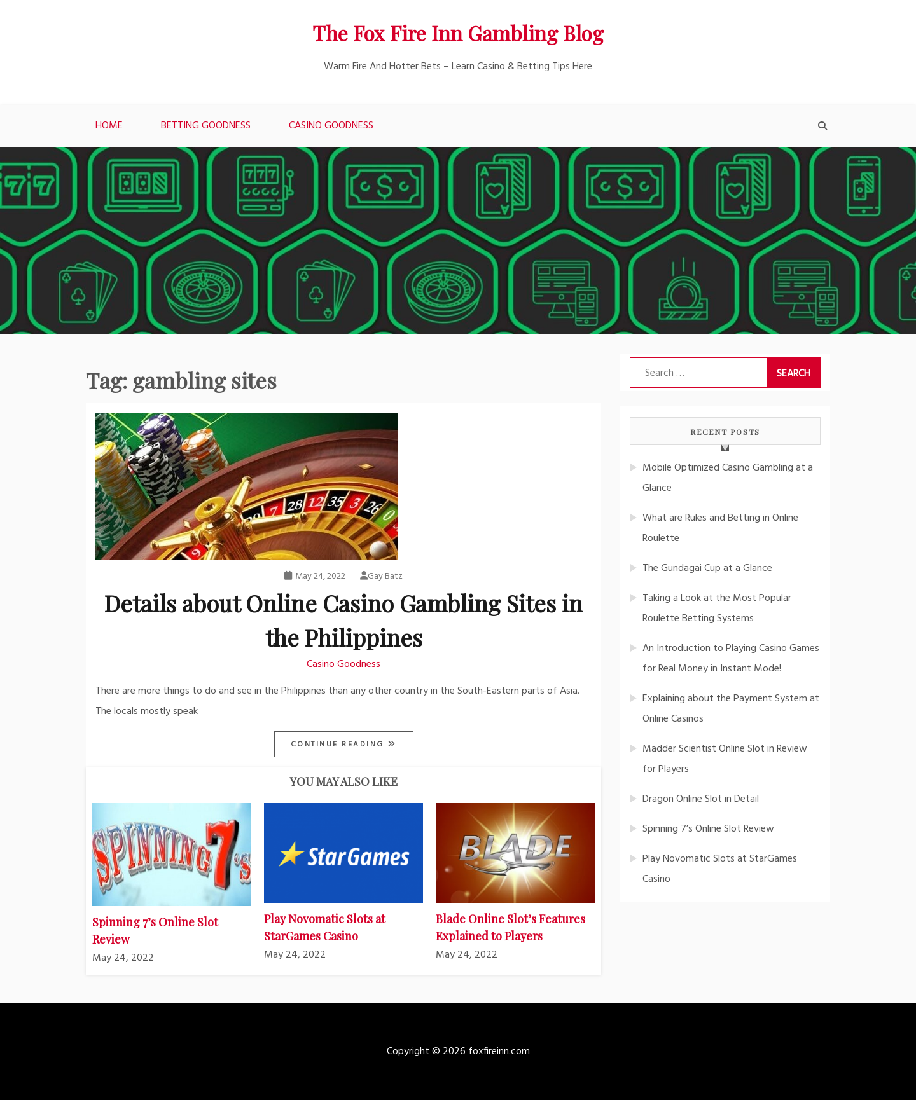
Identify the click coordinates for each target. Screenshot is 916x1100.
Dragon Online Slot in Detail (700, 799)
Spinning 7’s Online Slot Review (708, 829)
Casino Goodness (331, 126)
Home (109, 126)
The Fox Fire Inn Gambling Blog (458, 32)
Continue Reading (339, 744)
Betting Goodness (206, 126)
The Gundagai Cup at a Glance (707, 568)
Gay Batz (381, 576)
